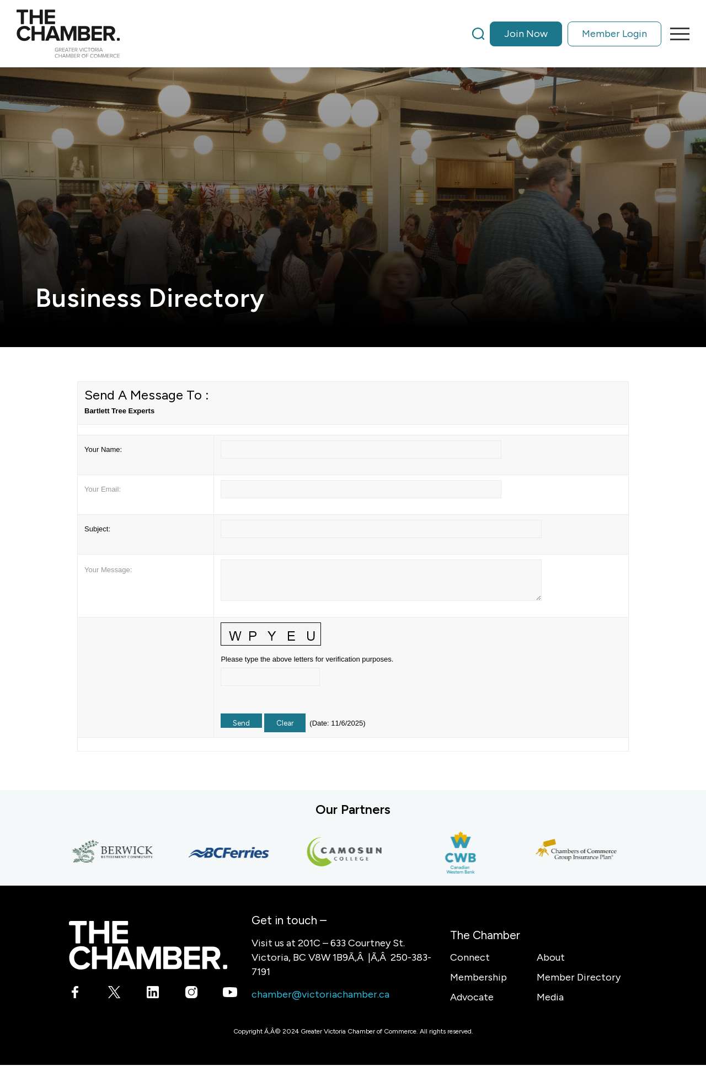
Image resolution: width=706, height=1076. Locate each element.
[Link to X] (114, 994)
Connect (470, 957)
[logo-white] (148, 945)
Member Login (614, 34)
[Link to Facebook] (75, 994)
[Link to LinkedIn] (152, 994)
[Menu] (676, 33)
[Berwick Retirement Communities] (115, 852)
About (551, 957)
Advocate (472, 997)
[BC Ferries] (231, 852)
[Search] (478, 33)
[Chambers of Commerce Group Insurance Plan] (579, 852)
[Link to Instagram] (191, 994)
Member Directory (579, 977)
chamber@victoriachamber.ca (320, 994)
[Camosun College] (347, 852)
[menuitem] (566, 33)
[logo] (68, 33)
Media (550, 997)
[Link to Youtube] (229, 994)
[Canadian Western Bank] (463, 852)
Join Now (526, 34)
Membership (478, 977)
